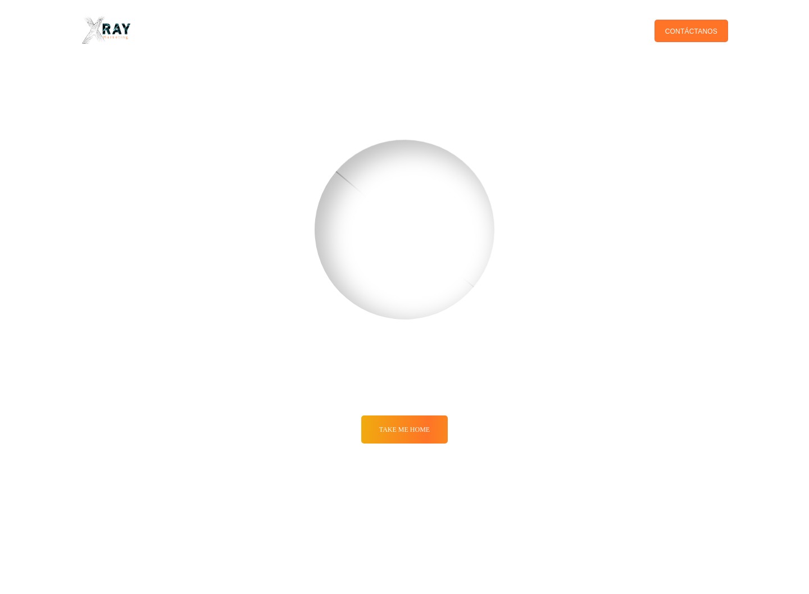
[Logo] (106, 31)
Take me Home (404, 429)
